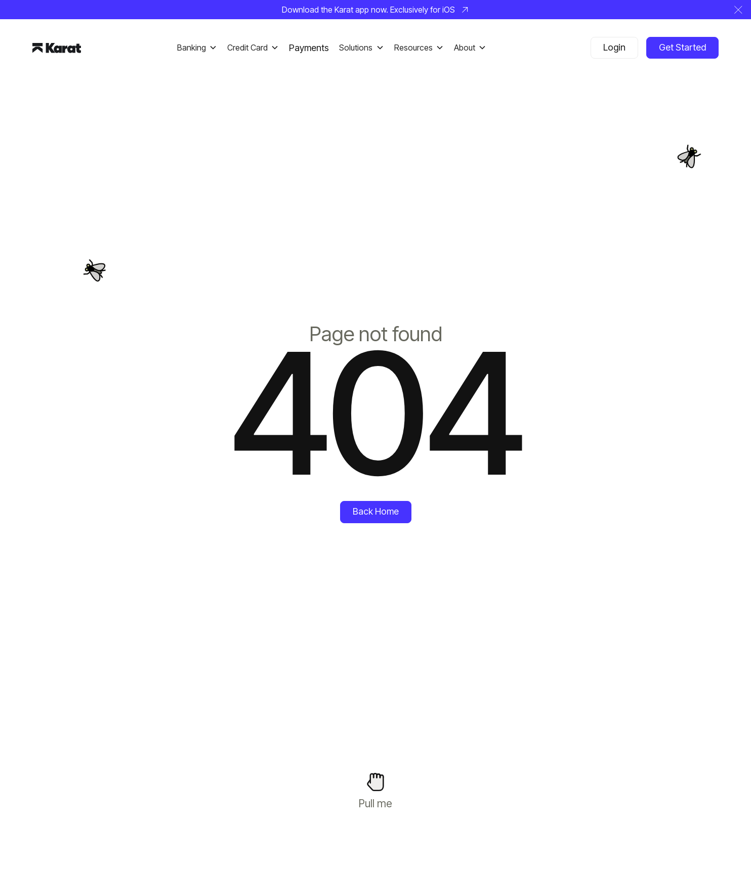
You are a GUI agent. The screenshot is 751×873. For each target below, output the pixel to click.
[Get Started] (682, 48)
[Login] (614, 48)
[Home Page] (56, 47)
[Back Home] (375, 512)
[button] (738, 9)
